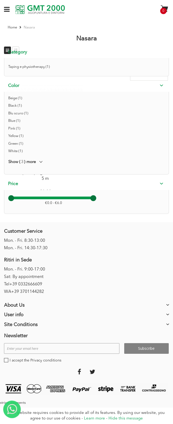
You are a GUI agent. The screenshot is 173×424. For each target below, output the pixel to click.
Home (13, 27)
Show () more (22, 162)
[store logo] (40, 9)
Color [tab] (13, 86)
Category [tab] (17, 52)
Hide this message (125, 419)
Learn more (94, 419)
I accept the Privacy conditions (35, 360)
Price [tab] (13, 184)
